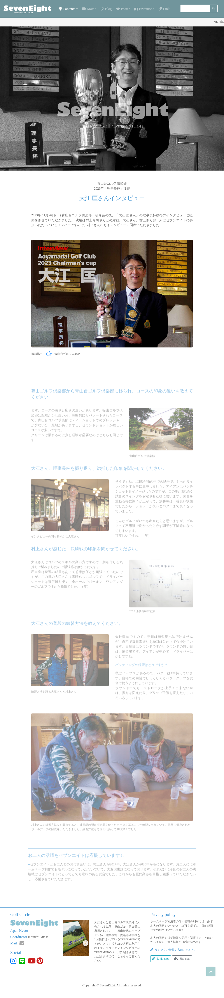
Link (164, 9)
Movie (89, 9)
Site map (182, 958)
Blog (106, 9)
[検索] (194, 8)
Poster (123, 9)
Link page (160, 958)
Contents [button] (67, 9)
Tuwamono (144, 9)
